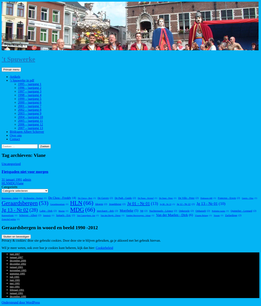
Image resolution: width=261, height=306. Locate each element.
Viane (19, 183)
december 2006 (18, 260)
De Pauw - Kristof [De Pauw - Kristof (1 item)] (147, 198)
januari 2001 (16, 267)
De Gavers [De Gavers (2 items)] (105, 198)
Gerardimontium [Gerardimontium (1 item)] (59, 204)
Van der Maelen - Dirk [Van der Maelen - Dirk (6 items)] (174, 215)
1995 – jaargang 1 (29, 84)
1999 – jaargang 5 (29, 98)
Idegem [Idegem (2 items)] (101, 204)
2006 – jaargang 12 (30, 124)
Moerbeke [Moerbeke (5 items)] (129, 211)
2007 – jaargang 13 (30, 128)
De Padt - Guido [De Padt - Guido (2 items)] (125, 198)
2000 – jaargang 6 (29, 102)
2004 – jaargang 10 (30, 117)
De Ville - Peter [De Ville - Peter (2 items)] (188, 198)
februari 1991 (17, 289)
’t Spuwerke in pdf (22, 80)
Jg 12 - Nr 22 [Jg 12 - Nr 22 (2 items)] (186, 204)
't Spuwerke (18, 59)
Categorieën (9, 187)
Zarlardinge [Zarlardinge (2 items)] (233, 215)
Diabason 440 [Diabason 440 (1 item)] (208, 198)
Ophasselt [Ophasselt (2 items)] (203, 210)
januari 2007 (16, 257)
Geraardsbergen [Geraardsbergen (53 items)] (25, 203)
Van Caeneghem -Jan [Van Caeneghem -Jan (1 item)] (88, 215)
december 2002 (18, 263)
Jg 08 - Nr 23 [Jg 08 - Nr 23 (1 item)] (167, 204)
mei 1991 (15, 286)
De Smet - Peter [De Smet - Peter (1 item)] (167, 198)
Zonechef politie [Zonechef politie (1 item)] (11, 219)
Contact (15, 139)
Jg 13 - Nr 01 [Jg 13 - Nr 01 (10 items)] (211, 203)
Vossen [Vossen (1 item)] (218, 215)
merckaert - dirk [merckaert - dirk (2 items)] (107, 210)
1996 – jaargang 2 (29, 87)
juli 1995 (14, 276)
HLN (5, 183)
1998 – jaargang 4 (29, 95)
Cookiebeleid (104, 248)
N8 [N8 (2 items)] (143, 210)
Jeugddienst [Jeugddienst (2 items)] (117, 204)
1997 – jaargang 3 (29, 91)
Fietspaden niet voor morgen (25, 172)
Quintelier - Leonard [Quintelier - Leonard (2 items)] (243, 210)
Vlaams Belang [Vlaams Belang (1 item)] (203, 215)
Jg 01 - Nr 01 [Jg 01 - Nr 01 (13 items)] (142, 203)
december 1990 (18, 296)
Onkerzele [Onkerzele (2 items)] (186, 210)
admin (27, 179)
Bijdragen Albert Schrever (27, 131)
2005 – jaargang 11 (30, 120)
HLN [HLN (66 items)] (81, 203)
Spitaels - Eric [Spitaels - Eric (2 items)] (65, 215)
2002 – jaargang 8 (29, 109)
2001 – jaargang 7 (29, 106)
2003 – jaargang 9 (29, 113)
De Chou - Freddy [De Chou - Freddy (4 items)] (62, 198)
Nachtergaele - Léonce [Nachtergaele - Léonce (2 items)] (163, 210)
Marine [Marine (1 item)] (63, 211)
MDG (12, 183)
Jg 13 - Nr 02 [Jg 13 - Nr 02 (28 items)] (20, 210)
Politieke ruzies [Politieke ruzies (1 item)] (220, 211)
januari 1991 (16, 293)
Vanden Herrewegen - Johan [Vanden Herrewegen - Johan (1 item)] (140, 215)
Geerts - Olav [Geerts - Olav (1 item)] (249, 198)
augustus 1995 (17, 273)
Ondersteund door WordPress (21, 302)
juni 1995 (15, 280)
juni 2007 (15, 253)
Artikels (15, 76)
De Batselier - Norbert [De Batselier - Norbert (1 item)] (35, 198)
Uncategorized (11, 164)
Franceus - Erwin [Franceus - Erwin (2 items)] (229, 198)
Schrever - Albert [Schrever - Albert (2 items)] (30, 215)
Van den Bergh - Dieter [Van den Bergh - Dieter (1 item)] (112, 215)
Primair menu (11, 69)
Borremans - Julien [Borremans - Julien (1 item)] (12, 198)
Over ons (16, 135)
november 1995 (18, 270)
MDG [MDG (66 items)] (82, 209)
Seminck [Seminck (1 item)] (48, 215)
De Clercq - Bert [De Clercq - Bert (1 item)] (87, 198)
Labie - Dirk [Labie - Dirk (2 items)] (48, 210)
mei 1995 (15, 283)
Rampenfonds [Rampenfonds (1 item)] (9, 215)
